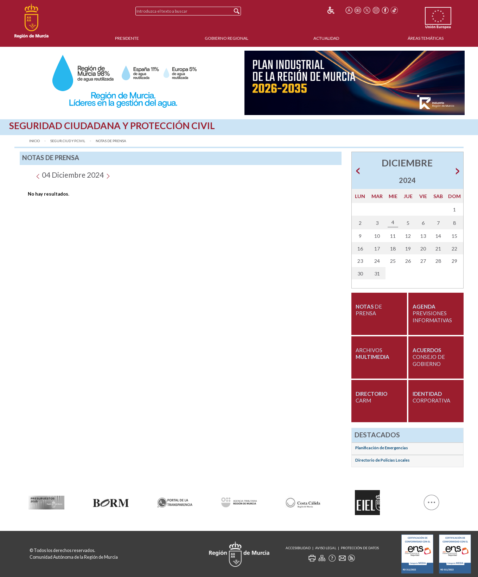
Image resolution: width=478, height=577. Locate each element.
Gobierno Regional (226, 38)
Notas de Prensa (111, 141)
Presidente (127, 38)
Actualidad (326, 38)
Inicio (34, 141)
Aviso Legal (325, 548)
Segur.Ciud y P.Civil (67, 141)
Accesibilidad (298, 548)
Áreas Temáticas (426, 38)
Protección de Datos (360, 548)
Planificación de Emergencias (381, 447)
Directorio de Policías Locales (382, 460)
